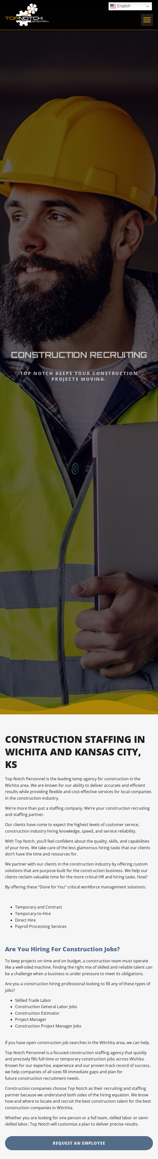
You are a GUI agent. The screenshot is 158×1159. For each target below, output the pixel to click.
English (120, 6)
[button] (147, 19)
